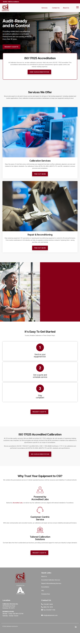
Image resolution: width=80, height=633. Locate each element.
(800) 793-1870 (48, 607)
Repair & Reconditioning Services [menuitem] (51, 583)
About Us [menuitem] (44, 576)
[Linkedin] (75, 627)
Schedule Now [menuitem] (45, 594)
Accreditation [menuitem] (45, 587)
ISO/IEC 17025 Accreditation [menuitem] (11, 1)
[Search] (73, 7)
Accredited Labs (18, 503)
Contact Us (56, 8)
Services (45, 8)
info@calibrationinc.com (50, 615)
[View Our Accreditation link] (39, 72)
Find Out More (40, 174)
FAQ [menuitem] (42, 590)
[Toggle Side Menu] (77, 7)
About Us (66, 8)
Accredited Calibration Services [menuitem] (50, 580)
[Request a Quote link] (11, 47)
